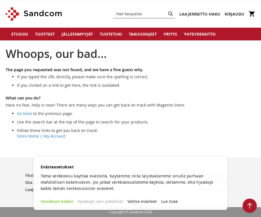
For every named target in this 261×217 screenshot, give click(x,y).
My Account (55, 136)
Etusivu (19, 34)
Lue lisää (169, 201)
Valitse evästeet (142, 201)
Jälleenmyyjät (77, 34)
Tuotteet (45, 34)
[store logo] (34, 14)
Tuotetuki (111, 34)
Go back (24, 113)
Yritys (170, 34)
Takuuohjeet (143, 34)
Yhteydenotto (200, 34)
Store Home (28, 136)
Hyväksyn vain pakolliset (100, 201)
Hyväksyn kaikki (57, 201)
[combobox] (144, 13)
